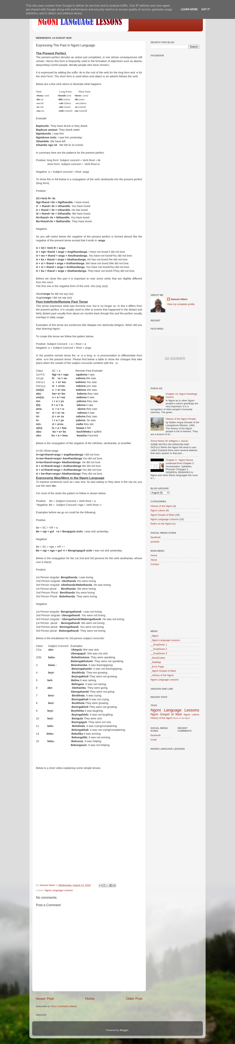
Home (89, 999)
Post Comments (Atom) (64, 1006)
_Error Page (157, 666)
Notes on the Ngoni (161, 523)
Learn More (189, 9)
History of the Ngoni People (181, 418)
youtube (155, 541)
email (153, 739)
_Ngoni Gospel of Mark (163, 670)
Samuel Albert (179, 299)
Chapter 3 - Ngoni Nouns (179, 460)
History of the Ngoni (161, 506)
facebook (156, 537)
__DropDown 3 (159, 653)
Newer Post (45, 999)
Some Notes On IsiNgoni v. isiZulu (169, 441)
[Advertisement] (175, 117)
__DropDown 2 (159, 649)
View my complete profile (181, 304)
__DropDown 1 (159, 644)
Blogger (124, 1030)
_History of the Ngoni (162, 675)
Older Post (134, 999)
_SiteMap (156, 662)
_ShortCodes (158, 657)
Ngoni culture (158, 510)
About (154, 559)
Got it (205, 9)
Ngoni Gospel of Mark (163, 514)
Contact (155, 564)
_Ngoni (154, 635)
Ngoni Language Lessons (59, 890)
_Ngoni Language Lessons (165, 640)
